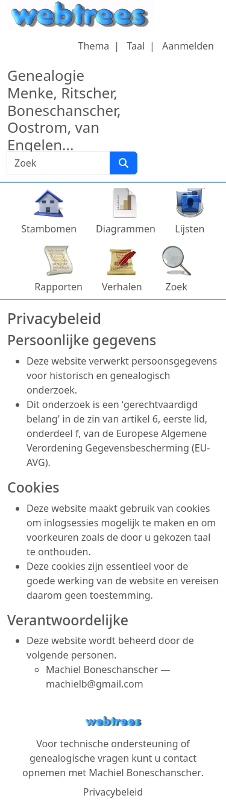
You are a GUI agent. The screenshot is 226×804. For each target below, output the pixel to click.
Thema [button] (94, 46)
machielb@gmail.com (94, 684)
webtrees (113, 721)
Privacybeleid (113, 792)
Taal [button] (136, 46)
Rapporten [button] (58, 286)
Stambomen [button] (49, 228)
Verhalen (122, 286)
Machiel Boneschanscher (145, 772)
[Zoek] (123, 163)
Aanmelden (188, 46)
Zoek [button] (176, 286)
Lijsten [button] (189, 228)
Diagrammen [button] (125, 228)
